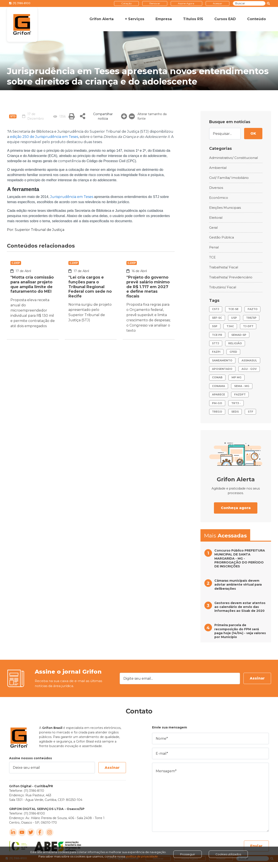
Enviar (256, 846)
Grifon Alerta (101, 19)
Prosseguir (187, 854)
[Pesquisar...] (225, 133)
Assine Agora (186, 3)
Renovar (154, 3)
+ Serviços (134, 19)
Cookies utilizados (228, 854)
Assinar (257, 678)
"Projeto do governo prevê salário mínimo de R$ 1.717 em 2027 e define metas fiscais (148, 286)
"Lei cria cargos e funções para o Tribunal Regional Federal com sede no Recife (90, 286)
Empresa (164, 19)
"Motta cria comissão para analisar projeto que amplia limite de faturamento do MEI (32, 284)
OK (253, 133)
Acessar (217, 3)
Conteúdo (256, 19)
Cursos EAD (225, 19)
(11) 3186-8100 (19, 3)
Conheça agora (236, 508)
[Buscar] (249, 3)
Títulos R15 (193, 19)
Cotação (126, 3)
